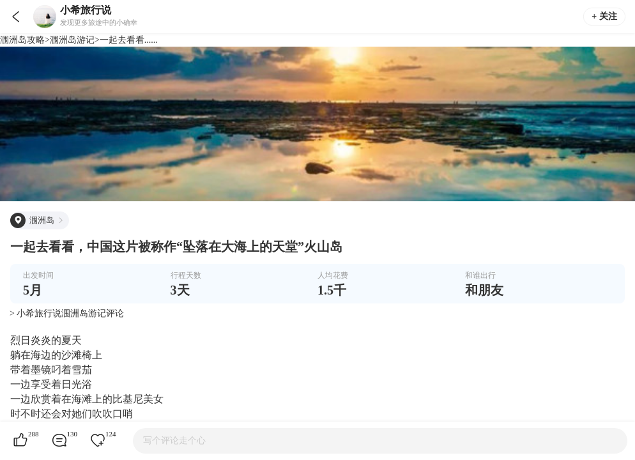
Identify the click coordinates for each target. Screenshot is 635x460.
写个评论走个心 (174, 440)
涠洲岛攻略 (22, 40)
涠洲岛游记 (72, 40)
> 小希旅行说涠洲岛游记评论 (67, 313)
